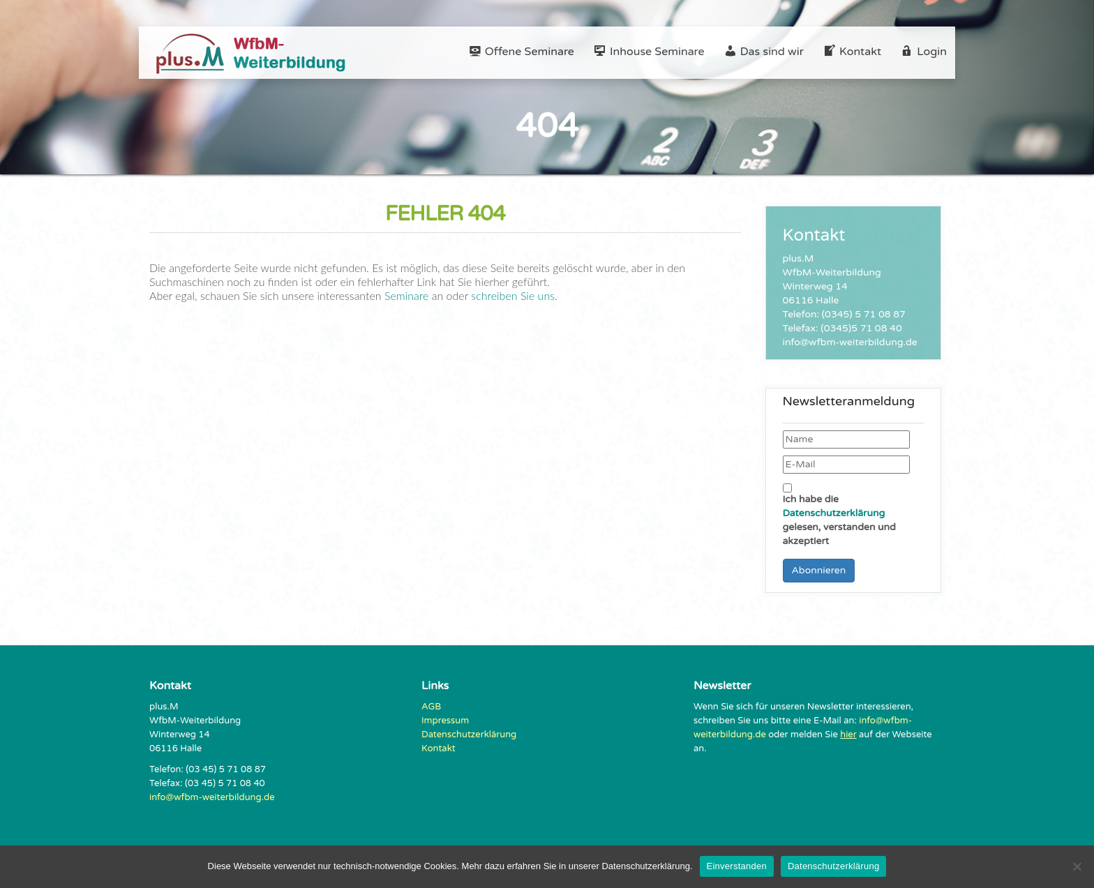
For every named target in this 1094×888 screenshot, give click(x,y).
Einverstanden (737, 866)
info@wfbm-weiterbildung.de (212, 797)
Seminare (406, 295)
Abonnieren (819, 570)
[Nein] (1077, 866)
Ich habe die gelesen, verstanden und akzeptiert (839, 515)
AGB (431, 706)
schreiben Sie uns (511, 295)
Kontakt (438, 748)
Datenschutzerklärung (834, 513)
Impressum (445, 720)
